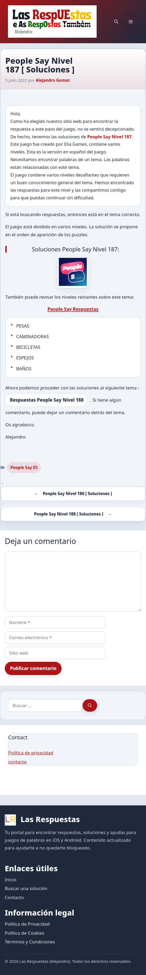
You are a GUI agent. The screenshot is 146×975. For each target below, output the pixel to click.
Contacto (14, 897)
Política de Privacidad (27, 924)
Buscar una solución (26, 888)
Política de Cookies (24, 933)
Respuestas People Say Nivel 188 (47, 400)
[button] (116, 21)
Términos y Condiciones (30, 942)
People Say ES (23, 467)
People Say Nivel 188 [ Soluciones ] (68, 514)
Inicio (10, 880)
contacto (17, 762)
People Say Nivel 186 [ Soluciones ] (77, 493)
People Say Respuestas (73, 309)
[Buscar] (90, 705)
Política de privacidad (30, 753)
